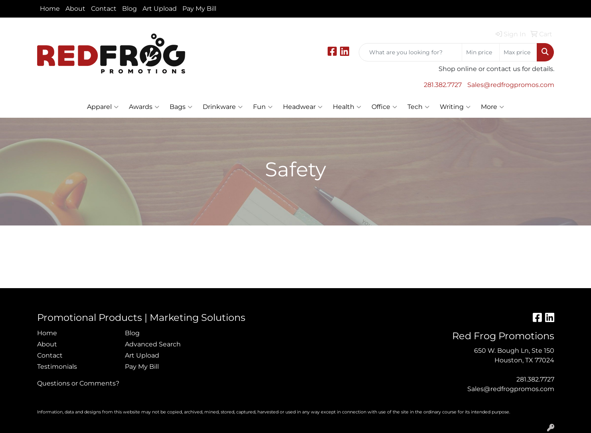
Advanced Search (153, 344)
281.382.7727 (443, 85)
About (75, 8)
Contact (104, 8)
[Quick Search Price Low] (481, 52)
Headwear (302, 107)
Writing (455, 107)
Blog (129, 8)
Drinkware (223, 107)
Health (347, 107)
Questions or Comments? (78, 383)
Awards (144, 107)
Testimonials (57, 366)
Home (50, 8)
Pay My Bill (199, 8)
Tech (418, 107)
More (492, 107)
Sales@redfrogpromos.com (510, 85)
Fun (263, 107)
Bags (181, 107)
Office (384, 107)
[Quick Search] (410, 52)
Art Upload (159, 8)
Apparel (103, 107)
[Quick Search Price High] (518, 52)
